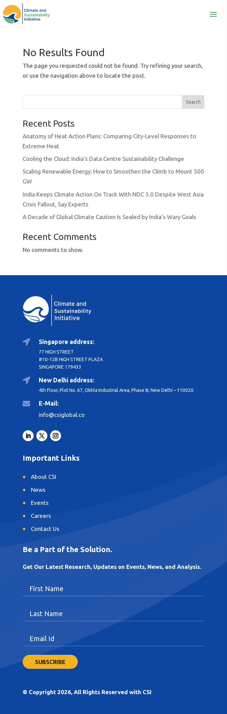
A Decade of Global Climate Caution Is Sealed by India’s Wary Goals (109, 217)
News (38, 489)
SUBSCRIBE (50, 662)
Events (40, 502)
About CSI (43, 476)
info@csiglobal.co (62, 414)
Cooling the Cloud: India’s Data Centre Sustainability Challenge (103, 158)
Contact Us (45, 528)
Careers (41, 515)
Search (193, 102)
